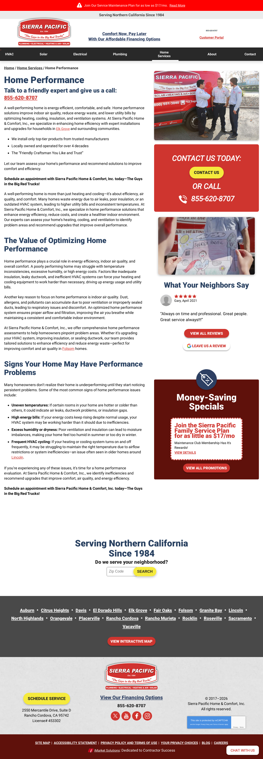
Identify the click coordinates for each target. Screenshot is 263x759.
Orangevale (70, 618)
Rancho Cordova (138, 618)
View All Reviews (206, 333)
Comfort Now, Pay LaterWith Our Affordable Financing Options (131, 36)
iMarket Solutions (107, 750)
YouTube (126, 716)
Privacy (235, 727)
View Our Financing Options (131, 698)
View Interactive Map (131, 642)
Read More (177, 5)
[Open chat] (242, 750)
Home (9, 67)
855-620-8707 (216, 28)
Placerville (101, 618)
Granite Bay (219, 610)
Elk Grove (63, 128)
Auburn (16, 610)
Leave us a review (209, 345)
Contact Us (206, 172)
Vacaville (148, 627)
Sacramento (118, 627)
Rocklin (213, 618)
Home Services (30, 67)
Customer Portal (216, 38)
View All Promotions (206, 468)
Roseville (239, 618)
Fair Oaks (166, 610)
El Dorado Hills (105, 610)
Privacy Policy (205, 724)
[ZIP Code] (122, 571)
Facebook (136, 716)
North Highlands (32, 618)
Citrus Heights (47, 610)
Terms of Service (218, 724)
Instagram (147, 716)
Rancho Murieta (181, 618)
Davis (76, 610)
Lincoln (17, 457)
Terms (241, 727)
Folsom (68, 348)
